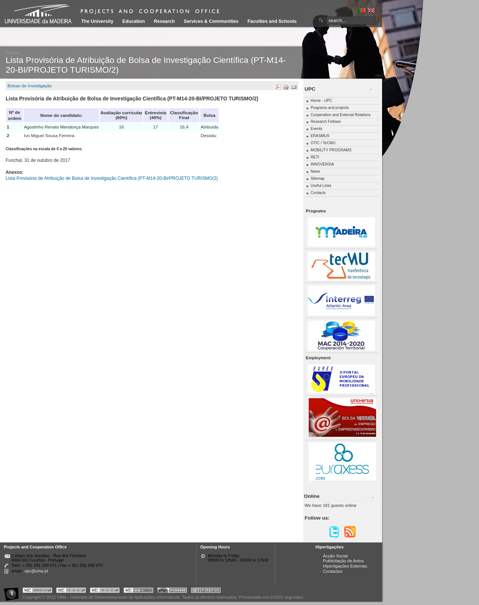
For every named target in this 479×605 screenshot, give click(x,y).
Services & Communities (211, 21)
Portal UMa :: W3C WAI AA (138, 591)
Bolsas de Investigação (29, 86)
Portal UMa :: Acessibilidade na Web (13, 591)
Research (164, 21)
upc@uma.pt (36, 571)
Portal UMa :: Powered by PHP (172, 591)
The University (97, 21)
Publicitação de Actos (343, 561)
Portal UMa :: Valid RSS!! (105, 591)
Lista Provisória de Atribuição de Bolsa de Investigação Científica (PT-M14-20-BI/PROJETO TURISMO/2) (112, 178)
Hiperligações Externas (345, 566)
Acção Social (335, 556)
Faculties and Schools (271, 21)
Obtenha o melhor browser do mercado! (206, 591)
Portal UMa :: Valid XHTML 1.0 (37, 591)
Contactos (332, 571)
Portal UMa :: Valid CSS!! (71, 591)
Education (133, 21)
